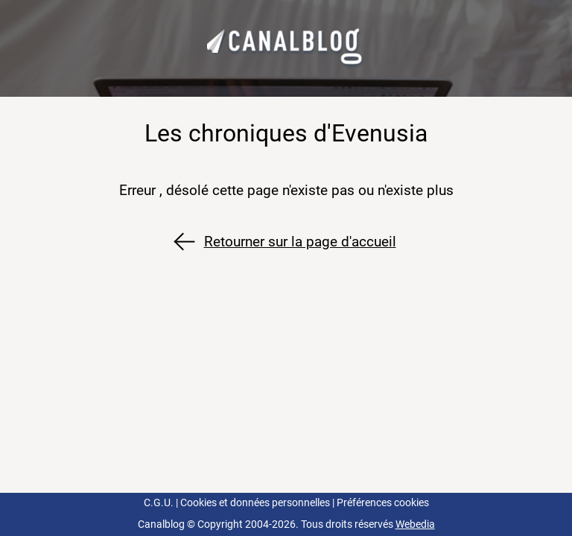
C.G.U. (159, 503)
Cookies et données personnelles (255, 503)
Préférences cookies (383, 503)
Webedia (415, 524)
